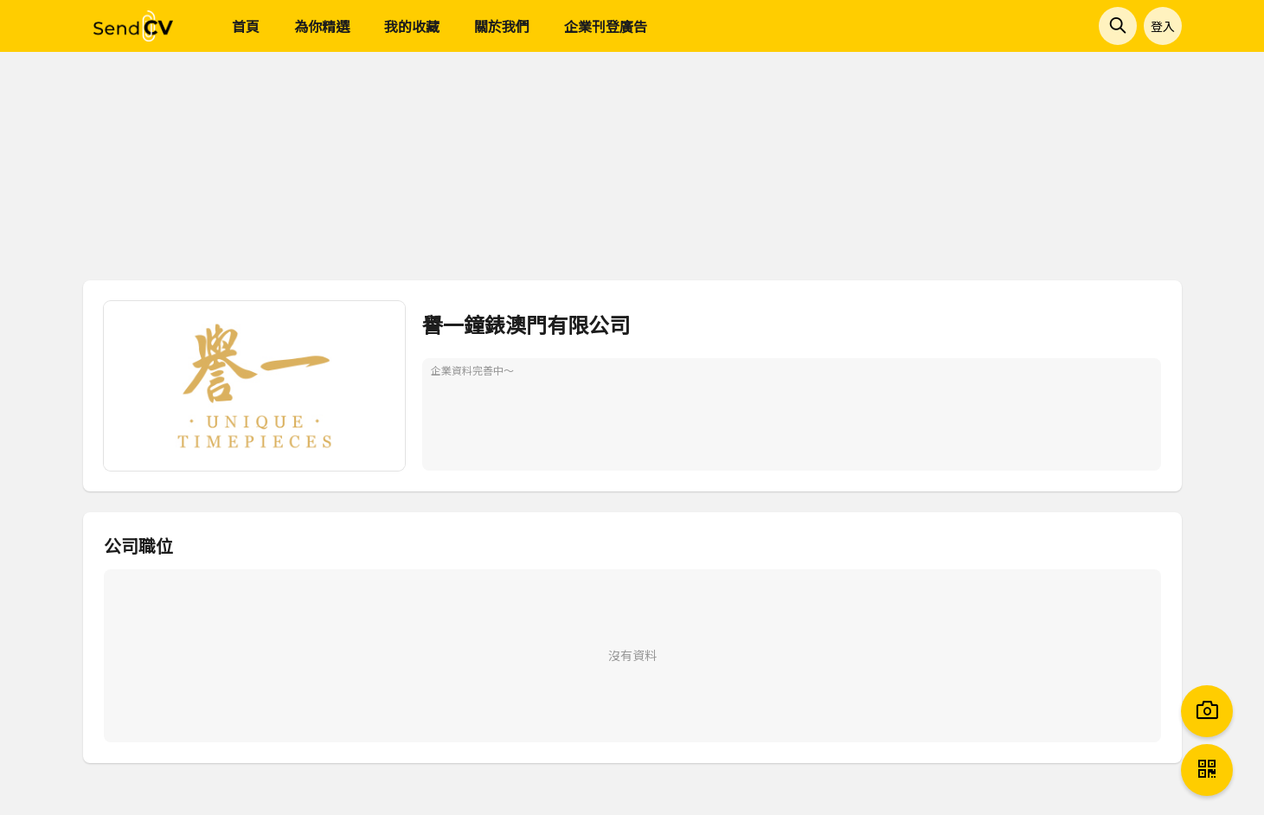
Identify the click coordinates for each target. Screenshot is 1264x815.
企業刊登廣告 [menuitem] (605, 26)
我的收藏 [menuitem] (412, 26)
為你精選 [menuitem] (322, 26)
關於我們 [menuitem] (501, 26)
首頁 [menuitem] (246, 26)
